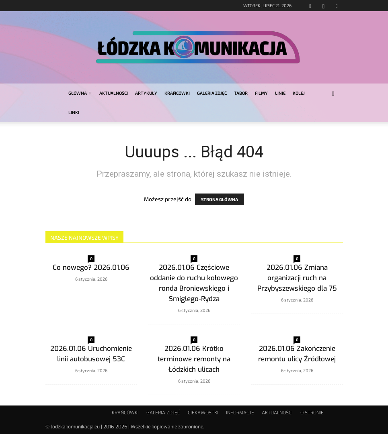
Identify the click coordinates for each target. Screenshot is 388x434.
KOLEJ (299, 93)
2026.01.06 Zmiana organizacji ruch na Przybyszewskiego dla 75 (297, 278)
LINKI (73, 112)
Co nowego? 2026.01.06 (91, 267)
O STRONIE (312, 413)
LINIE (280, 93)
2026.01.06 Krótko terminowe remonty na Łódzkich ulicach (194, 359)
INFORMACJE (240, 413)
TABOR (241, 93)
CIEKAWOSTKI (203, 413)
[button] (333, 93)
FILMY (261, 93)
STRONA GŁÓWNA (219, 199)
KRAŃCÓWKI (177, 93)
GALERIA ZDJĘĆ (212, 93)
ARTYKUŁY (146, 93)
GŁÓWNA (79, 93)
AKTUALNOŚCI (113, 93)
